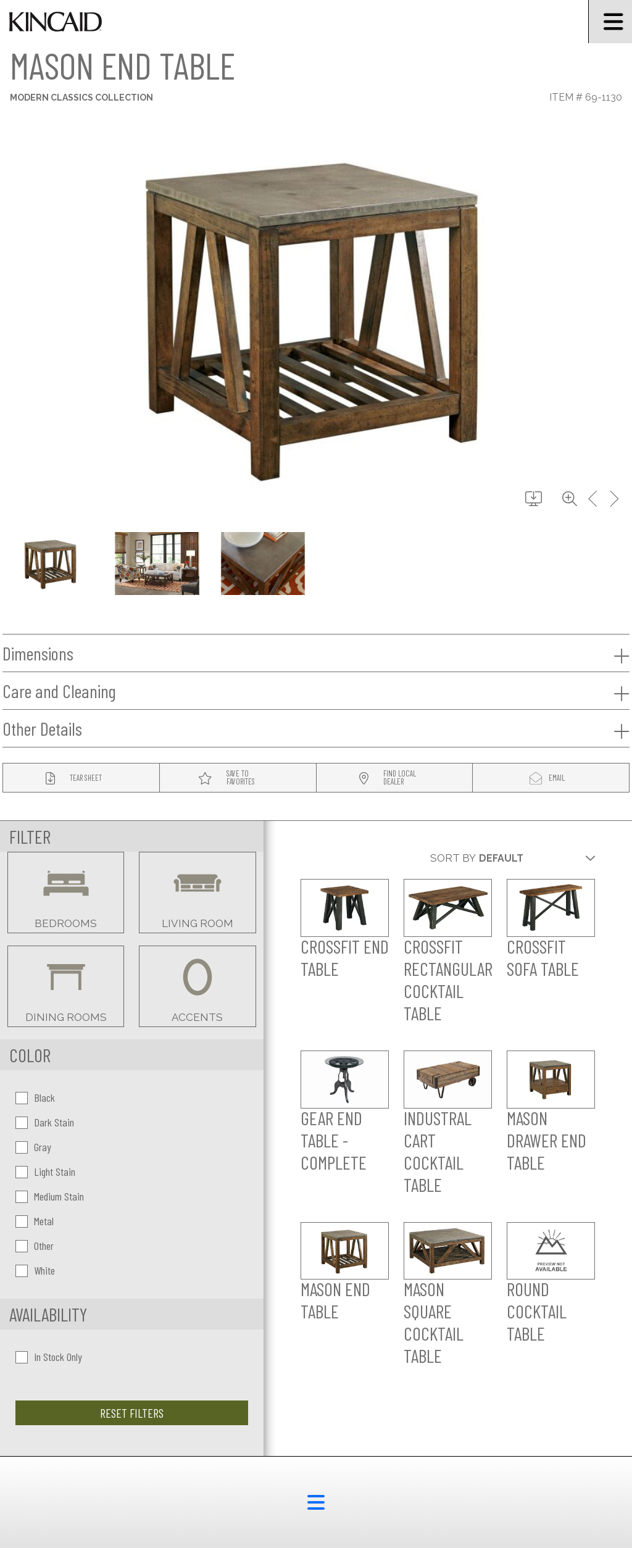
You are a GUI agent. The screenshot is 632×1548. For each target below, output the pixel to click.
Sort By (453, 858)
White (35, 1270)
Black (35, 1097)
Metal (34, 1220)
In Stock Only (48, 1356)
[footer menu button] (316, 1502)
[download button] (533, 499)
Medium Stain (49, 1196)
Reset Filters (132, 1412)
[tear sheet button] (81, 778)
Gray (33, 1146)
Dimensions (316, 653)
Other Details (316, 729)
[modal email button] (551, 778)
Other (34, 1245)
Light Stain (45, 1171)
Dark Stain (44, 1122)
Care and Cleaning (316, 691)
